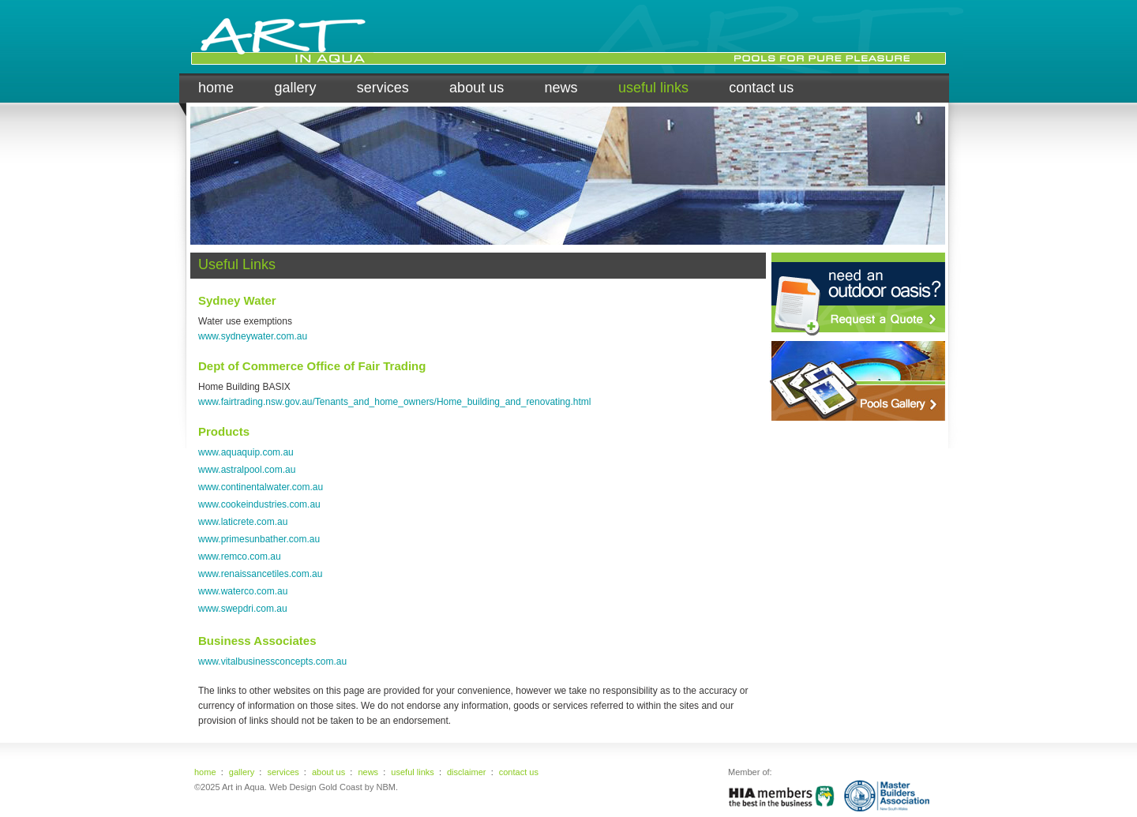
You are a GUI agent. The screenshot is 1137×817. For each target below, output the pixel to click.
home (216, 88)
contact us (761, 88)
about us (476, 88)
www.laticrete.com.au (242, 521)
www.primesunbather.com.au (259, 539)
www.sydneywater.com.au (252, 336)
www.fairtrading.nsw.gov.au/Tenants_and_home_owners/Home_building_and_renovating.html (394, 401)
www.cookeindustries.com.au (259, 504)
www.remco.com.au (239, 556)
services (383, 88)
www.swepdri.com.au (242, 608)
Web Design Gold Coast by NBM (332, 787)
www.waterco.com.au (242, 591)
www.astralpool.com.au (246, 469)
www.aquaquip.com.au (246, 452)
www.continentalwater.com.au (260, 487)
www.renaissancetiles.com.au (260, 573)
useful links (653, 88)
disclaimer (466, 772)
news (561, 88)
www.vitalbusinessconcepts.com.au (272, 661)
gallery (295, 88)
